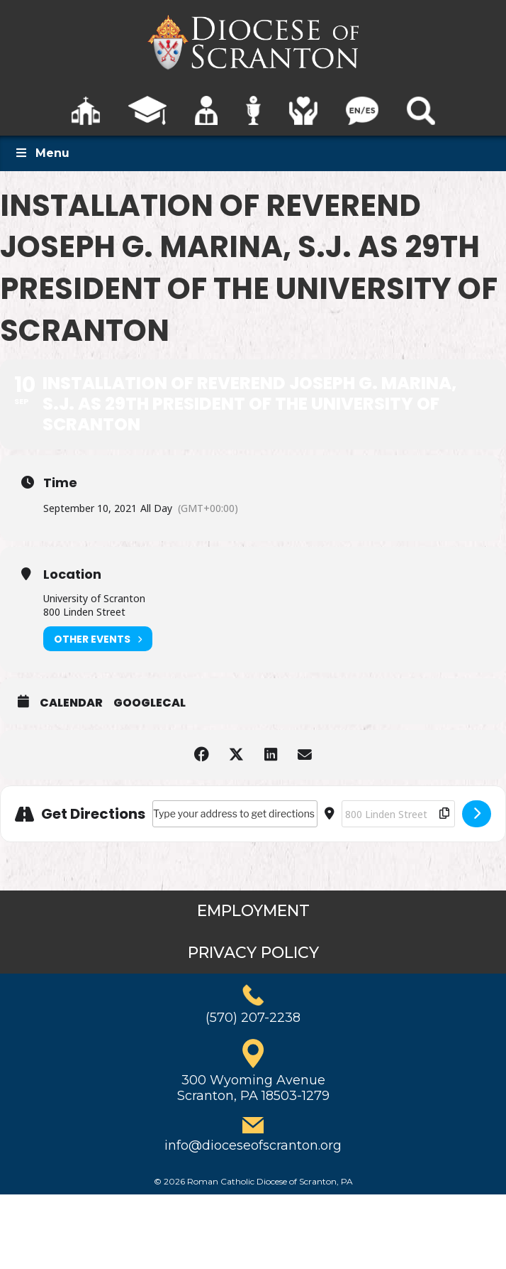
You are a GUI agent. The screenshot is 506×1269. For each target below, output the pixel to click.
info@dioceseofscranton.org (253, 1145)
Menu (41, 153)
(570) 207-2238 (253, 1017)
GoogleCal (149, 703)
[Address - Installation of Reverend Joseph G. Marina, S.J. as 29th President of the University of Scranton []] (234, 813)
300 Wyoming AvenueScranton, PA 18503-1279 (253, 1088)
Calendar (71, 703)
